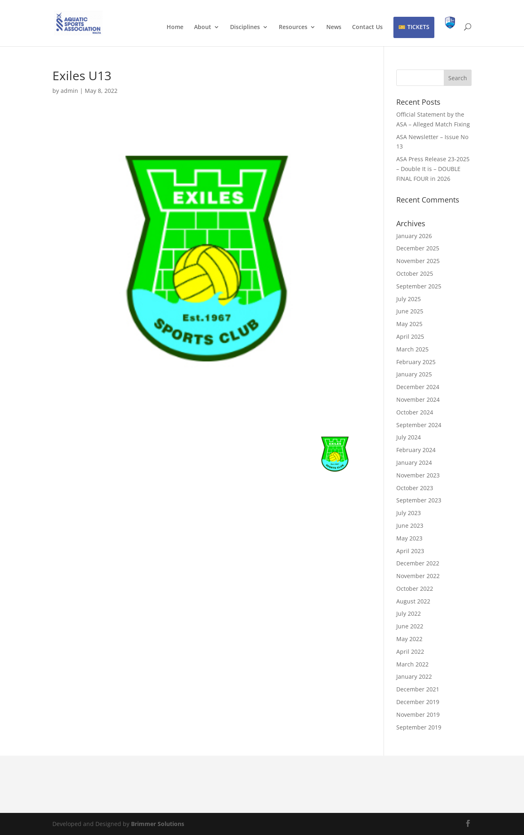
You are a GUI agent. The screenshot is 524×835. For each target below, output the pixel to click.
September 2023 (418, 500)
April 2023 (410, 551)
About (202, 27)
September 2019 (418, 727)
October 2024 (414, 412)
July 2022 (408, 613)
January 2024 (414, 462)
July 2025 (408, 299)
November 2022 (418, 576)
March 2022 (412, 664)
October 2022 (414, 588)
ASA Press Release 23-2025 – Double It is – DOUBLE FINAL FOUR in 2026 (433, 168)
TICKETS (418, 27)
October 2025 (414, 273)
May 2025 (409, 324)
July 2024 (408, 437)
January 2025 (414, 374)
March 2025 (412, 349)
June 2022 (409, 626)
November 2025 (418, 261)
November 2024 (418, 399)
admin (69, 91)
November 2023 (418, 475)
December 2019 (417, 702)
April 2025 (410, 336)
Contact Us (367, 27)
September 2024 (418, 425)
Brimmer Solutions (157, 824)
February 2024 (416, 450)
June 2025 (409, 311)
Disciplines (245, 27)
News (333, 27)
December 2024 (417, 387)
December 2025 (417, 248)
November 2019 (418, 714)
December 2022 (417, 563)
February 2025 (416, 362)
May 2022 (409, 639)
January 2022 (414, 676)
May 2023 (409, 538)
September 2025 (418, 286)
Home (175, 27)
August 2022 (413, 601)
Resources (293, 27)
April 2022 (410, 651)
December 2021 (417, 689)
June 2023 (409, 525)
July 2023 (408, 513)
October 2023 (414, 488)
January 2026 (414, 236)
